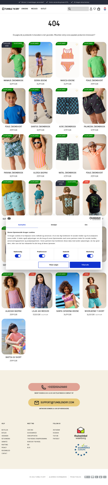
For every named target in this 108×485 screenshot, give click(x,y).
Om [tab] (86, 225)
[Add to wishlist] (23, 45)
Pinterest (56, 439)
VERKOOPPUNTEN (32, 436)
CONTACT (4, 453)
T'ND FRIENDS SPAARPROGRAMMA (37, 439)
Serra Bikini (40, 82)
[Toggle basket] (99, 8)
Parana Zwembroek (13, 175)
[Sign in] (91, 8)
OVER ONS (30, 430)
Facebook (56, 433)
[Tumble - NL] (11, 9)
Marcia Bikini (67, 82)
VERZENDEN (5, 436)
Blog (28, 447)
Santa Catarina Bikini (67, 313)
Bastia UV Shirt (13, 359)
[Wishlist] (94, 8)
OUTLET (43, 9)
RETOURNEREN (6, 439)
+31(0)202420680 (54, 387)
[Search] (78, 9)
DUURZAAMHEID (32, 433)
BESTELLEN (5, 430)
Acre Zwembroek (67, 129)
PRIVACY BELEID (75, 477)
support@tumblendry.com (54, 402)
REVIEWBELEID (6, 450)
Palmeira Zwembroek (94, 129)
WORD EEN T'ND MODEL (34, 442)
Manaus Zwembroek (13, 82)
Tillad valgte (53, 265)
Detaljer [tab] (54, 225)
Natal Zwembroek (67, 175)
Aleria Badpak (40, 175)
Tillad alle (85, 265)
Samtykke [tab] (22, 225)
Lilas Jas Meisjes (40, 313)
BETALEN (4, 433)
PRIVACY (4, 447)
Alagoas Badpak (13, 313)
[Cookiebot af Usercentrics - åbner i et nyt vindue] (91, 218)
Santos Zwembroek (40, 129)
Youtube (55, 436)
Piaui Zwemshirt (94, 82)
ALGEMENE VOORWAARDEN (58, 477)
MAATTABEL (5, 444)
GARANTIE (4, 442)
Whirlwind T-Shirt (94, 313)
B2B (28, 444)
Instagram (56, 430)
